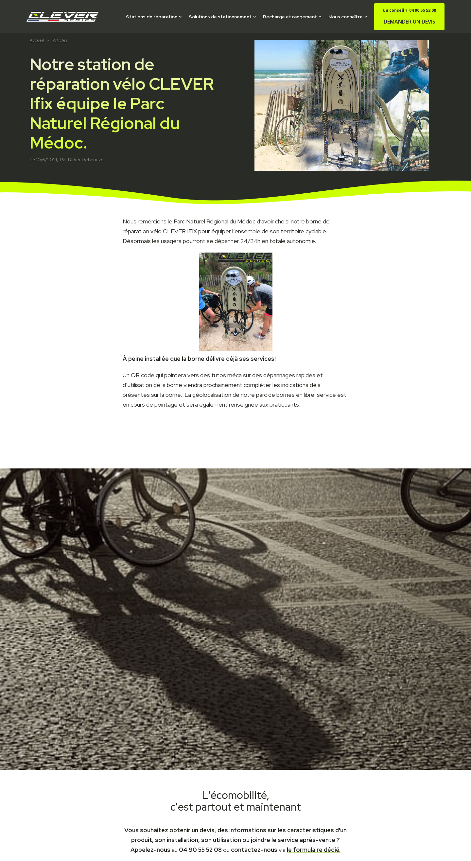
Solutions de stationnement (220, 17)
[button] (154, 16)
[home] (62, 16)
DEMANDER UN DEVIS (409, 16)
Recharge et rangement (290, 17)
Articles (60, 40)
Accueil (37, 40)
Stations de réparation (151, 17)
